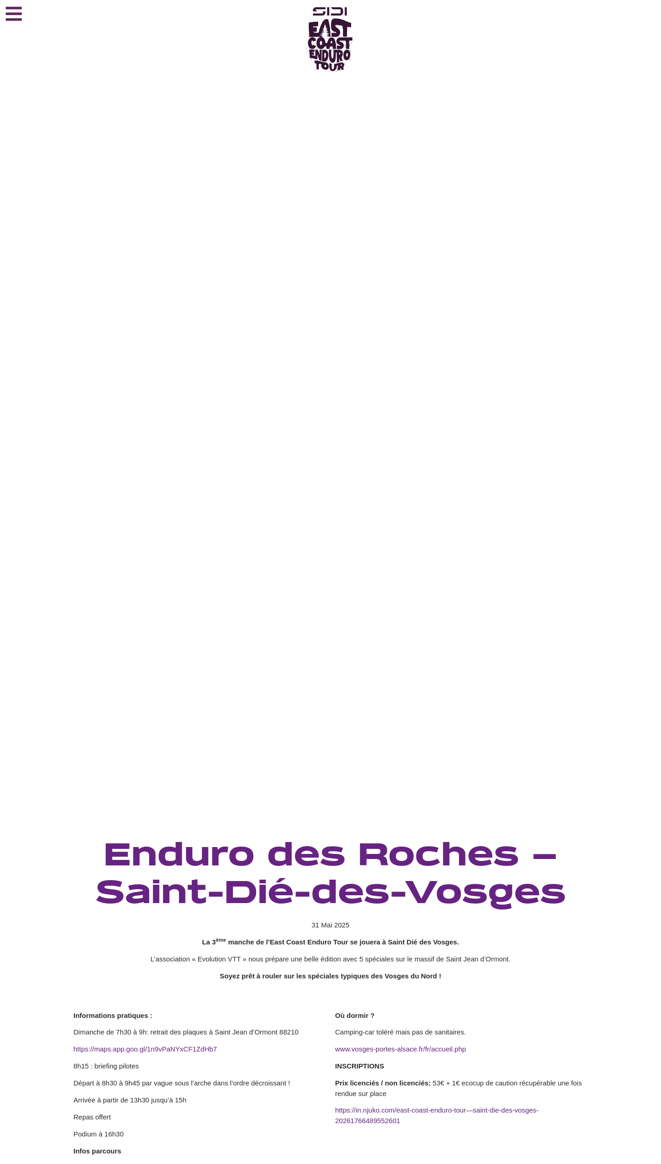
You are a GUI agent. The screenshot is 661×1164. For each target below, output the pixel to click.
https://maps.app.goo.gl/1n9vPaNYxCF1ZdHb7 (145, 1049)
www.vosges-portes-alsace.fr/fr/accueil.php (400, 1049)
